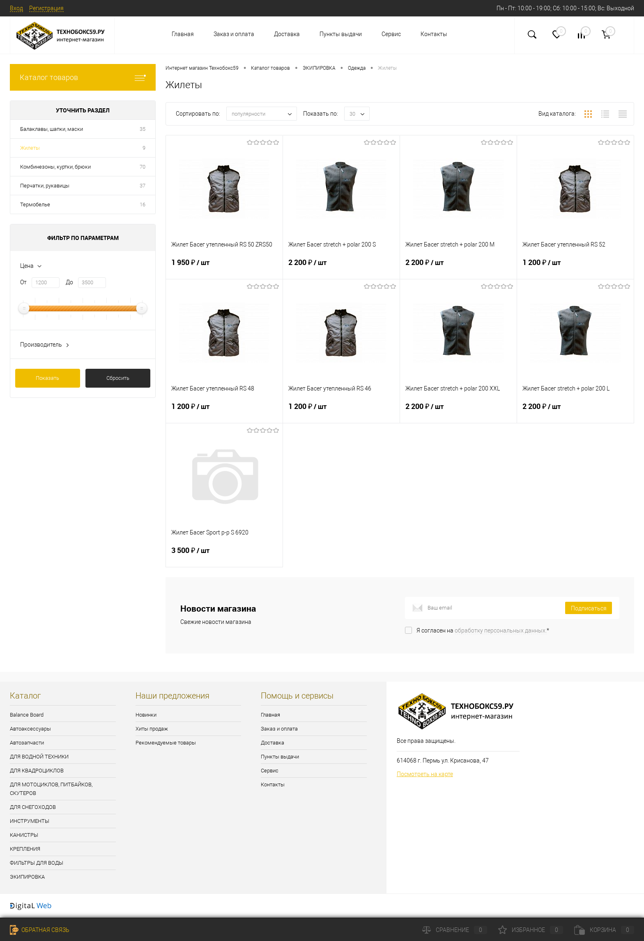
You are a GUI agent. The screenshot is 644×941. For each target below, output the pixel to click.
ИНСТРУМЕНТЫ (29, 821)
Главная (183, 34)
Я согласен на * (482, 630)
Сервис (391, 34)
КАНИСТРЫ (24, 835)
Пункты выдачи (341, 34)
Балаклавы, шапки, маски (51, 129)
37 (142, 186)
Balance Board (27, 715)
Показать (47, 378)
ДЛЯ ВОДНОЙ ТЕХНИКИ (39, 757)
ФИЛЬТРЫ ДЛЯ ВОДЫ (36, 863)
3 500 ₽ (224, 555)
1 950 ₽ (224, 267)
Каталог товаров (83, 77)
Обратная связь (39, 930)
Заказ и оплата (234, 34)
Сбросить (117, 378)
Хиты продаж (152, 729)
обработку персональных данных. (501, 630)
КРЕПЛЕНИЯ (25, 849)
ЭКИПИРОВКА (27, 877)
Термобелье (35, 204)
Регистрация (46, 8)
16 (142, 204)
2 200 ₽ (341, 267)
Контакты (434, 34)
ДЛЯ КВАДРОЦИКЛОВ (37, 770)
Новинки (146, 715)
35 (142, 129)
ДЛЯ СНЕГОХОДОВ (33, 807)
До (69, 282)
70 (142, 167)
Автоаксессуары (30, 729)
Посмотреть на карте (425, 774)
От (23, 282)
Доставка (287, 34)
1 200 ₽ (575, 267)
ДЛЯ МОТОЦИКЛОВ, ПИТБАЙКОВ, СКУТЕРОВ (51, 788)
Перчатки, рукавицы (44, 186)
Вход (16, 8)
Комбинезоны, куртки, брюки (55, 167)
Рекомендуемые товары (166, 743)
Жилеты (30, 148)
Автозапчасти (27, 743)
